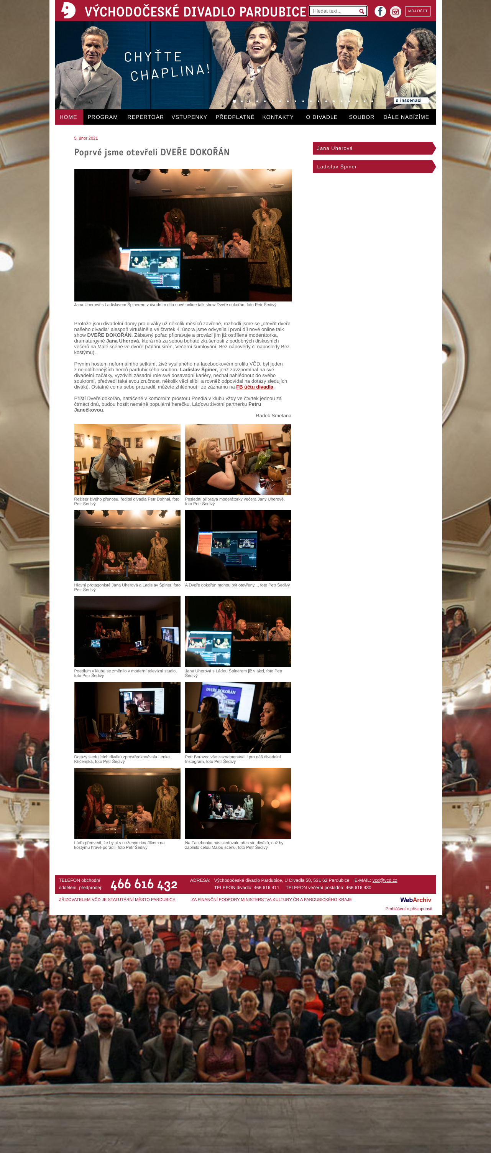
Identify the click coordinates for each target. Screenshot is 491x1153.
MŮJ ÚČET (418, 11)
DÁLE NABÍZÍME (407, 117)
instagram (395, 12)
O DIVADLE (322, 117)
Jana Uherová (335, 148)
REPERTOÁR (146, 117)
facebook (380, 9)
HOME (68, 117)
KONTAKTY (278, 117)
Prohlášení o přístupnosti (409, 909)
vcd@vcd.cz (385, 880)
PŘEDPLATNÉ (235, 117)
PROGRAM (103, 117)
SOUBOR (362, 117)
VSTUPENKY (190, 117)
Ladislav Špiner (337, 167)
